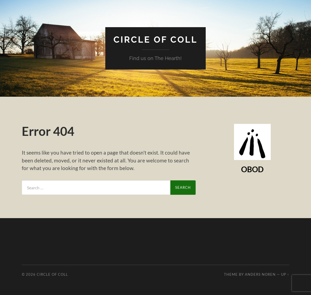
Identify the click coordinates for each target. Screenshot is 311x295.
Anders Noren (260, 274)
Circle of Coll (155, 39)
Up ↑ (285, 274)
